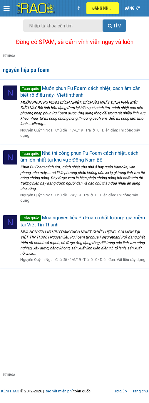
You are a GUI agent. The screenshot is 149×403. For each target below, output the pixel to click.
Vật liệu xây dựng (131, 259)
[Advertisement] (74, 322)
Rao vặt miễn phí (59, 391)
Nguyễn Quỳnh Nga (36, 130)
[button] (6, 8)
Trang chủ (139, 391)
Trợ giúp (120, 391)
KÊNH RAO (10, 391)
